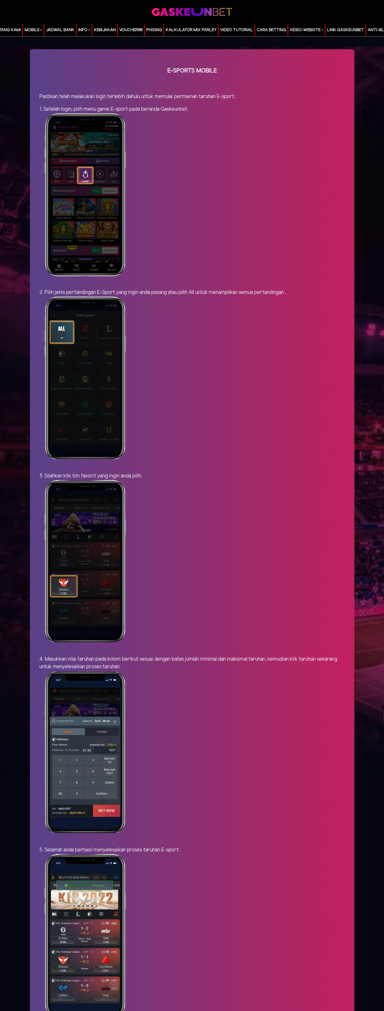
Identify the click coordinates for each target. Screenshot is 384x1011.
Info (82, 30)
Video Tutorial (236, 30)
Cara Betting (271, 30)
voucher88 (130, 30)
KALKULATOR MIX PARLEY (191, 30)
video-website (305, 30)
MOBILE (32, 30)
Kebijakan (105, 30)
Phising (154, 30)
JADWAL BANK (60, 30)
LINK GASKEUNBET (345, 30)
